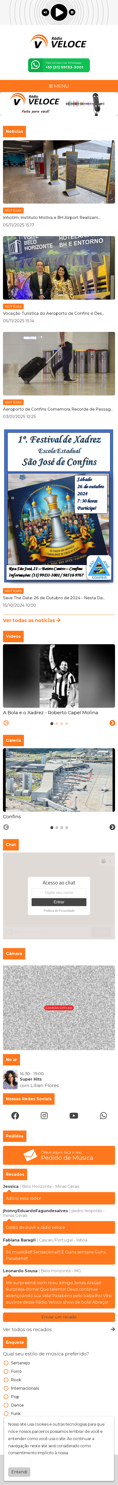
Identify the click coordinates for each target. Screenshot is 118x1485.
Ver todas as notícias (31, 620)
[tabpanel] (59, 680)
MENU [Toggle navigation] (59, 86)
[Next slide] (112, 723)
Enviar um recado (59, 1317)
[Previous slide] (6, 723)
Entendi (19, 1472)
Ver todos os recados (59, 1329)
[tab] (51, 723)
